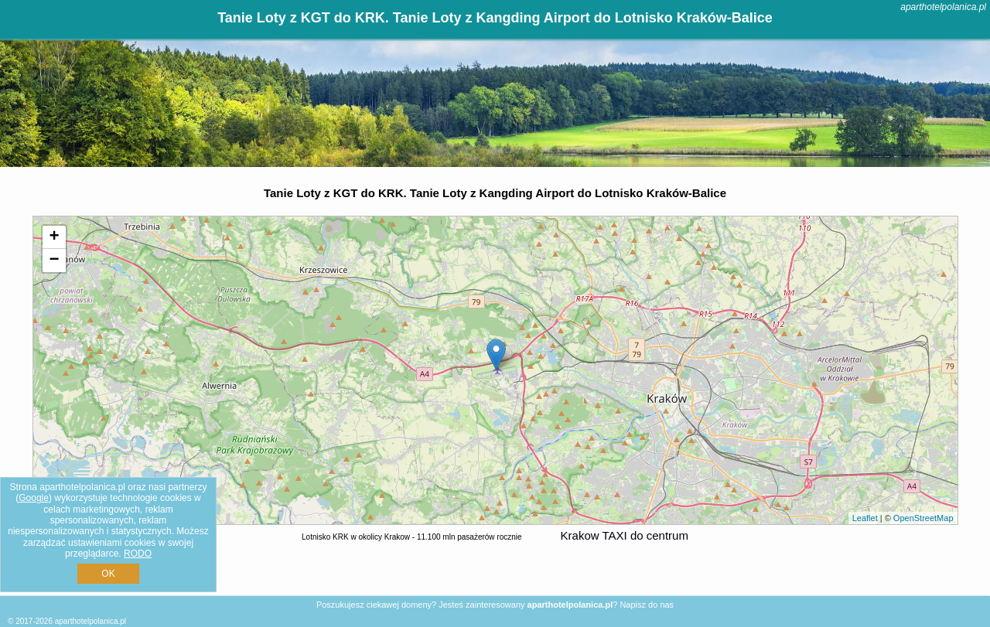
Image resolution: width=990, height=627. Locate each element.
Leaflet (865, 518)
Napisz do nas (647, 604)
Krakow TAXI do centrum (624, 535)
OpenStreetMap (923, 518)
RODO (138, 553)
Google (34, 497)
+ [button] (54, 237)
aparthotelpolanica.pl (943, 7)
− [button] (54, 260)
